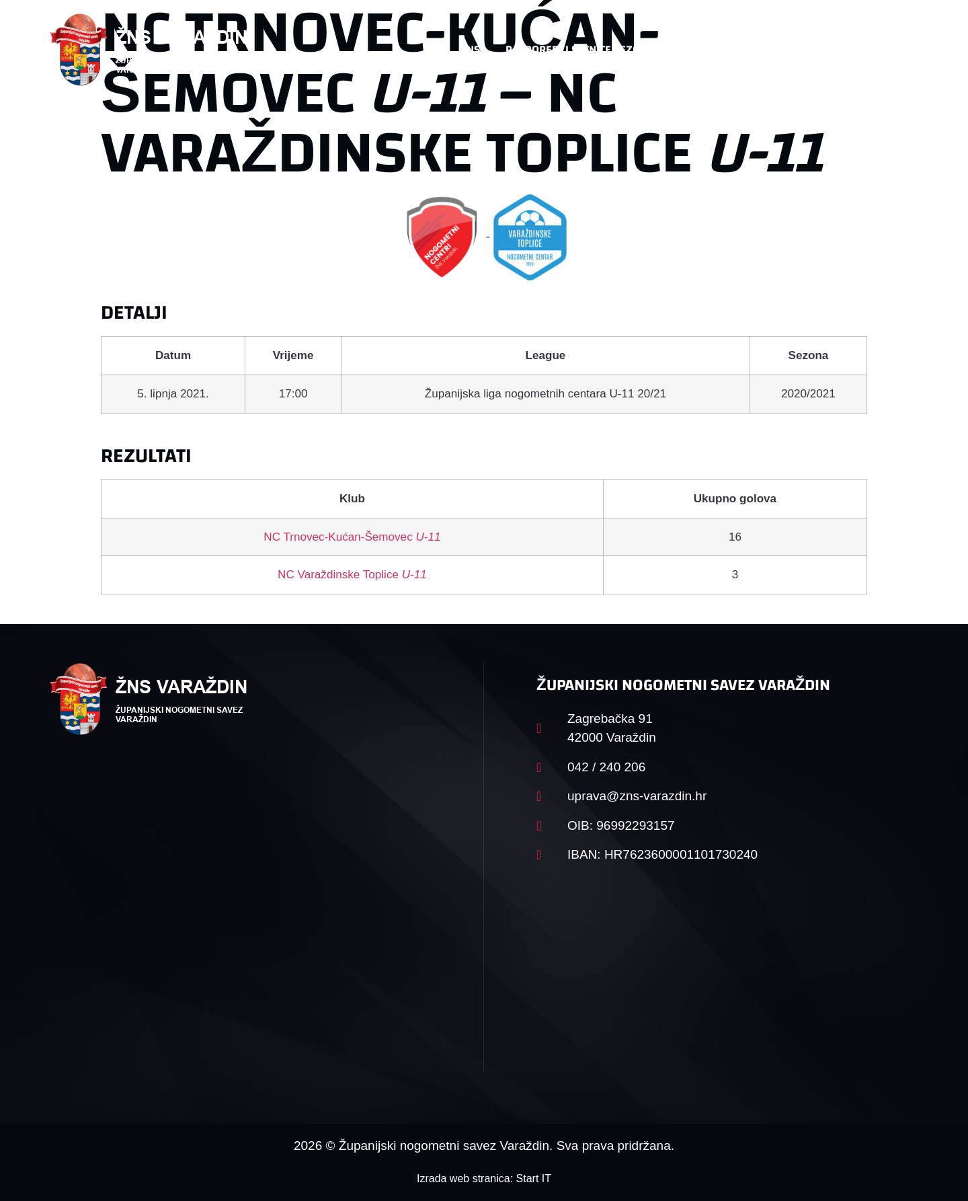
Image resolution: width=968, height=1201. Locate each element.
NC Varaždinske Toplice (352, 574)
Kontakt (777, 49)
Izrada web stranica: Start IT (484, 1178)
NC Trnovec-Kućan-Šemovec (352, 537)
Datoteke (704, 49)
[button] (891, 50)
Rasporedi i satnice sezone (579, 49)
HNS (469, 49)
